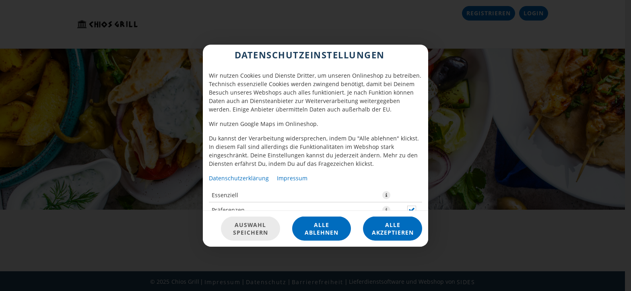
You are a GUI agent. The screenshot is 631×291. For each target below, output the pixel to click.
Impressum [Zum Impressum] (292, 178)
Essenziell (225, 194)
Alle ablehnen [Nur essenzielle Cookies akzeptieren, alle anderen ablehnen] (321, 228)
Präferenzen (228, 209)
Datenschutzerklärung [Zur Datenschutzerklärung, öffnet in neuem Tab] (239, 178)
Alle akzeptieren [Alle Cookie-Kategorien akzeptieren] (393, 228)
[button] (386, 195)
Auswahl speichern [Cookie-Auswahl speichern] (250, 228)
